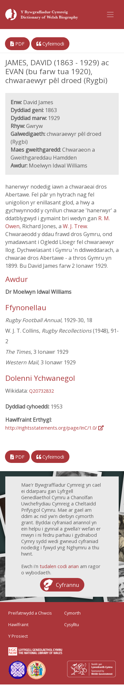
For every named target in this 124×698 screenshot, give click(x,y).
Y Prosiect (18, 636)
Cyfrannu (67, 585)
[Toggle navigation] (110, 14)
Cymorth (72, 613)
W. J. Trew (75, 226)
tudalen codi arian (59, 566)
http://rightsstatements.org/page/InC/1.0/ (54, 428)
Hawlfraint (18, 624)
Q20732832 (41, 391)
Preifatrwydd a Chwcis (30, 613)
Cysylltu (71, 624)
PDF (17, 44)
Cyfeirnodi (50, 44)
